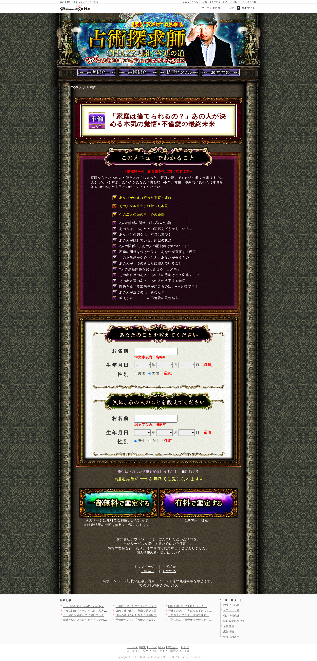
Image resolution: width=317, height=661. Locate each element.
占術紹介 (147, 571)
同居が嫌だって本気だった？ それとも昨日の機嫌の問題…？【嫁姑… (211, 606)
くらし (195, 2)
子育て (186, 2)
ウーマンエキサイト (155, 650)
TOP (74, 87)
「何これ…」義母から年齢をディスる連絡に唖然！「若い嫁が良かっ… (212, 619)
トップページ (144, 566)
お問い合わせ (231, 604)
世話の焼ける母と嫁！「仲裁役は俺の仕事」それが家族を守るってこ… (159, 615)
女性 (153, 373)
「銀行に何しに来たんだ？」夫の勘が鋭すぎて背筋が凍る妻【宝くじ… (159, 606)
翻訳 (143, 647)
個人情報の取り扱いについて (158, 552)
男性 (139, 373)
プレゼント (235, 2)
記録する (190, 471)
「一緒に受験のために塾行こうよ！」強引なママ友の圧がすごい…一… (107, 615)
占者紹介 (169, 566)
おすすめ (169, 571)
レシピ (204, 2)
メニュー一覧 (249, 2)
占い (225, 2)
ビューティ (215, 2)
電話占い (172, 647)
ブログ (152, 647)
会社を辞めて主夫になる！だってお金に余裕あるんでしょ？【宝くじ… (212, 610)
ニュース (132, 647)
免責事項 (228, 626)
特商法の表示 (231, 636)
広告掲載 (228, 631)
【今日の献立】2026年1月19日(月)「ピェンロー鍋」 (95, 606)
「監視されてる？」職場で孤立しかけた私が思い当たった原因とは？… (212, 615)
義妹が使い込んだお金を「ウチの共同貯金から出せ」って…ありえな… (107, 619)
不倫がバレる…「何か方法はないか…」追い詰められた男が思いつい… (159, 619)
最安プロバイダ (179, 650)
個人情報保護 (231, 615)
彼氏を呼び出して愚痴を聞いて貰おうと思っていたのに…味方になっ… (159, 610)
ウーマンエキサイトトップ (217, 8)
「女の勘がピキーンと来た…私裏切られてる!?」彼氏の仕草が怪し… (105, 610)
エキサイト (248, 8)
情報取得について (234, 620)
